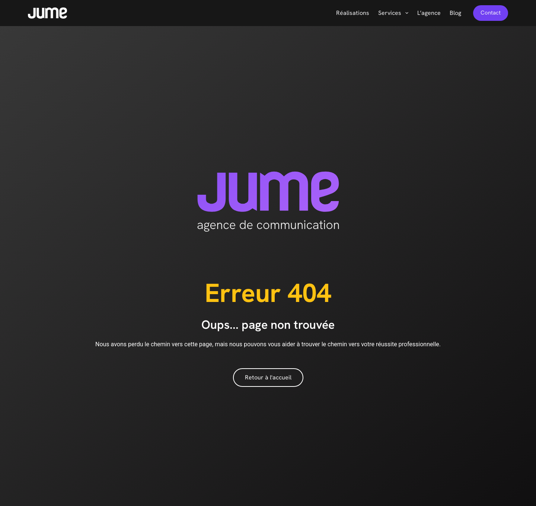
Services (394, 13)
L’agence (429, 13)
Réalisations (352, 13)
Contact (491, 12)
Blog (455, 13)
